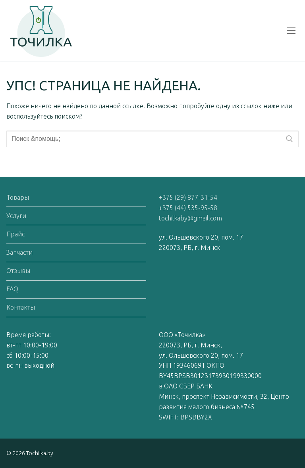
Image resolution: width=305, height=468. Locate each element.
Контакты (20, 307)
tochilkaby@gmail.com (190, 218)
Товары (17, 197)
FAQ (12, 288)
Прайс (15, 234)
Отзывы (18, 270)
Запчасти (19, 252)
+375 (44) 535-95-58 (188, 207)
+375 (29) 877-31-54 (188, 197)
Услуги (16, 215)
